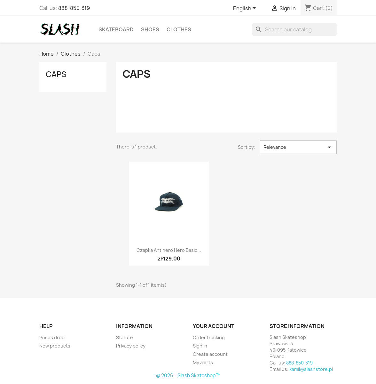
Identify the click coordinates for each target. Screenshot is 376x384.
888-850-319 (74, 8)
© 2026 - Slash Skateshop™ (188, 375)
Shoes (150, 29)
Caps (56, 74)
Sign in (200, 346)
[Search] (294, 29)
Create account (210, 354)
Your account (213, 326)
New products (54, 346)
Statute (124, 337)
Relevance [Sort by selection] (298, 147)
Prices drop (52, 337)
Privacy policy (130, 346)
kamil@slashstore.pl (311, 369)
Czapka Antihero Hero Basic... (169, 250)
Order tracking (209, 337)
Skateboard (116, 29)
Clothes (179, 29)
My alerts (203, 362)
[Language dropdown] (245, 8)
